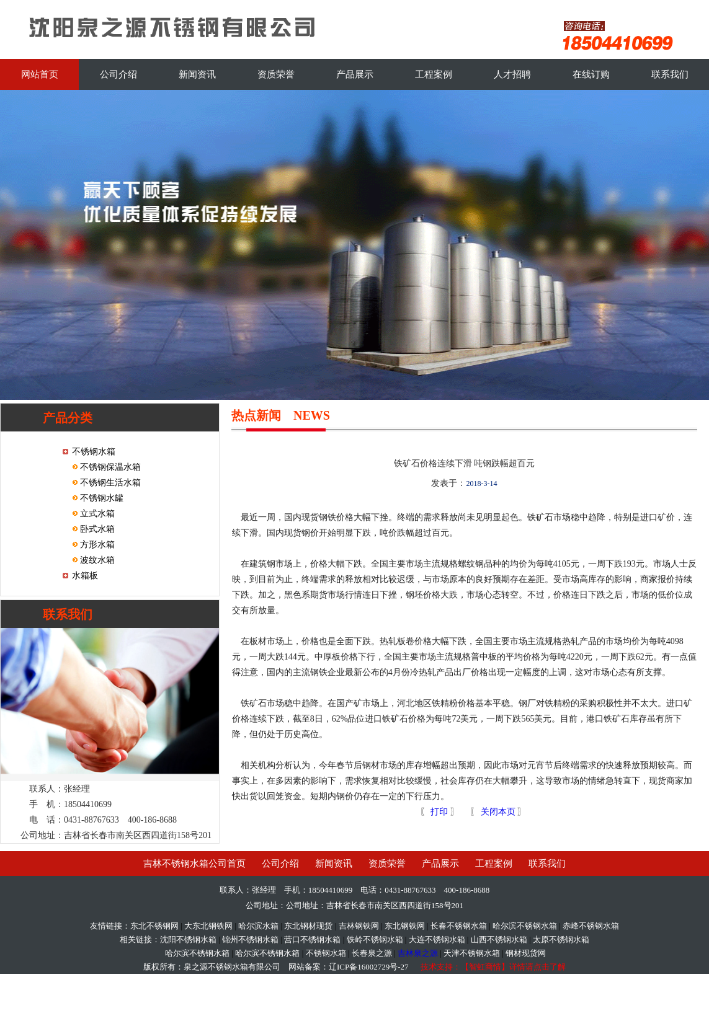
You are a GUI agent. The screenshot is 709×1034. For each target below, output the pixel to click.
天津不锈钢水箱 (472, 953)
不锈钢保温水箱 (109, 467)
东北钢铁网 (405, 925)
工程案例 (433, 74)
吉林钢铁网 (359, 925)
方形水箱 (96, 544)
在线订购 (591, 74)
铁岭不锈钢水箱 (375, 939)
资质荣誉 (276, 74)
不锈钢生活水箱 (109, 482)
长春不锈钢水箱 (458, 925)
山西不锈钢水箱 (499, 939)
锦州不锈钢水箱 (250, 939)
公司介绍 (118, 74)
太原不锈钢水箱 (561, 939)
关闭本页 (498, 811)
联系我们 (670, 74)
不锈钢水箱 (93, 451)
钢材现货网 (526, 953)
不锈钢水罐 (101, 498)
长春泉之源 (372, 953)
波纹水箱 (96, 560)
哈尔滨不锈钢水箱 (525, 925)
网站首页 (39, 74)
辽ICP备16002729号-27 (369, 966)
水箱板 (85, 575)
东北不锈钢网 (154, 925)
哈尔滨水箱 (258, 925)
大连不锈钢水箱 (437, 939)
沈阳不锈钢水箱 (188, 939)
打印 (438, 811)
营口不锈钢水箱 (312, 939)
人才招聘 (512, 74)
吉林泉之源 (418, 953)
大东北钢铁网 (208, 925)
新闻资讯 (197, 74)
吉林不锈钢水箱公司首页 (194, 863)
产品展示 (354, 74)
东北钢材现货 (308, 925)
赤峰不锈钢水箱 (591, 925)
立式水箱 (96, 513)
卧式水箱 (96, 529)
